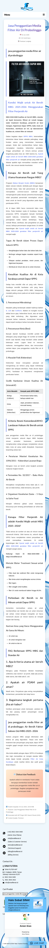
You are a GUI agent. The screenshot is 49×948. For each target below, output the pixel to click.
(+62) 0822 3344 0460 (15, 832)
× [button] (45, 899)
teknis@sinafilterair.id (15, 845)
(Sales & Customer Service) (17, 842)
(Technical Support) (14, 848)
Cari (25, 894)
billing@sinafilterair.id (15, 851)
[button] (25, 920)
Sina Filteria (25, 934)
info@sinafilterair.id (14, 838)
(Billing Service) (13, 855)
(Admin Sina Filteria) (14, 835)
